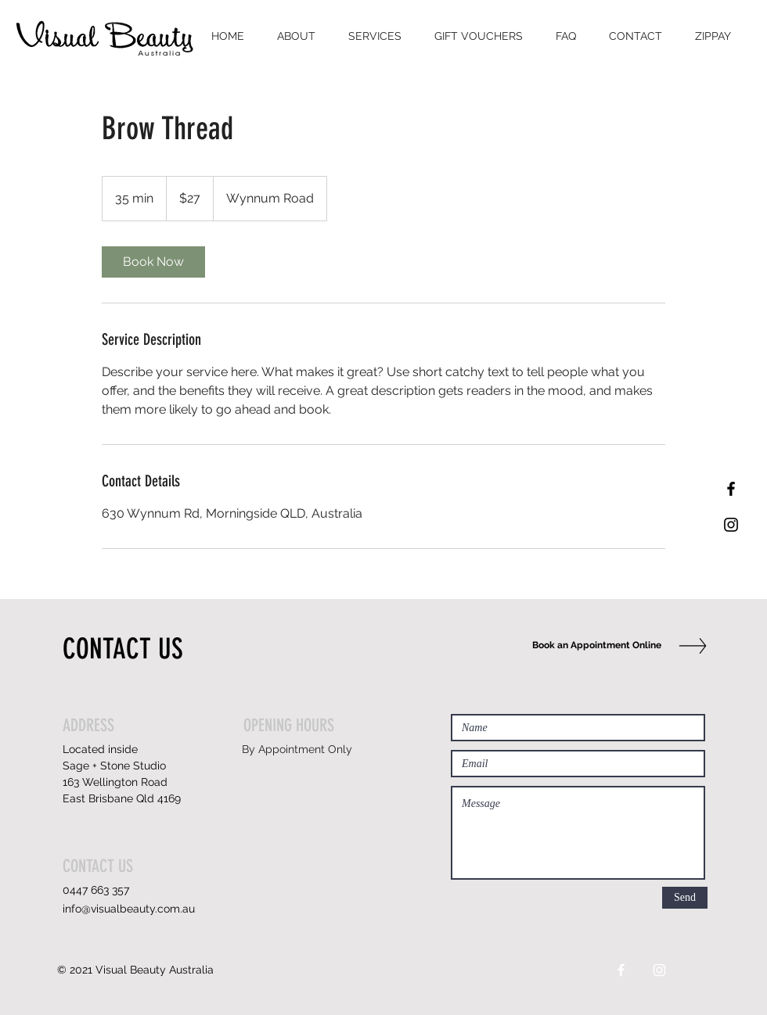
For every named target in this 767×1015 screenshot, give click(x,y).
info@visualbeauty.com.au (129, 908)
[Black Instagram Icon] (731, 524)
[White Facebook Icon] (621, 970)
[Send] (685, 898)
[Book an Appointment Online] (593, 645)
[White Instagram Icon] (659, 970)
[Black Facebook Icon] (731, 488)
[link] (153, 262)
